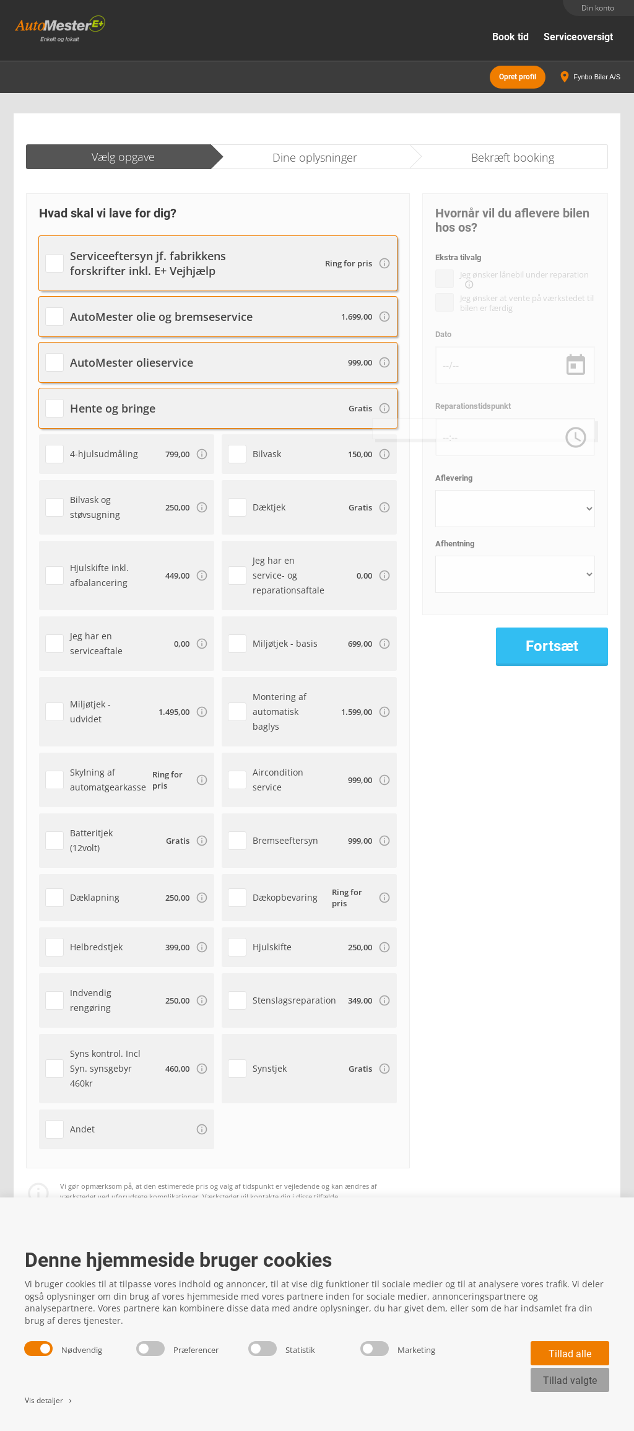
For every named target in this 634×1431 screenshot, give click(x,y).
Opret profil (517, 74)
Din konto (597, 7)
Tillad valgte (570, 1380)
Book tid (510, 37)
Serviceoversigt (578, 37)
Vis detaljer (49, 1400)
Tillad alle (570, 1354)
